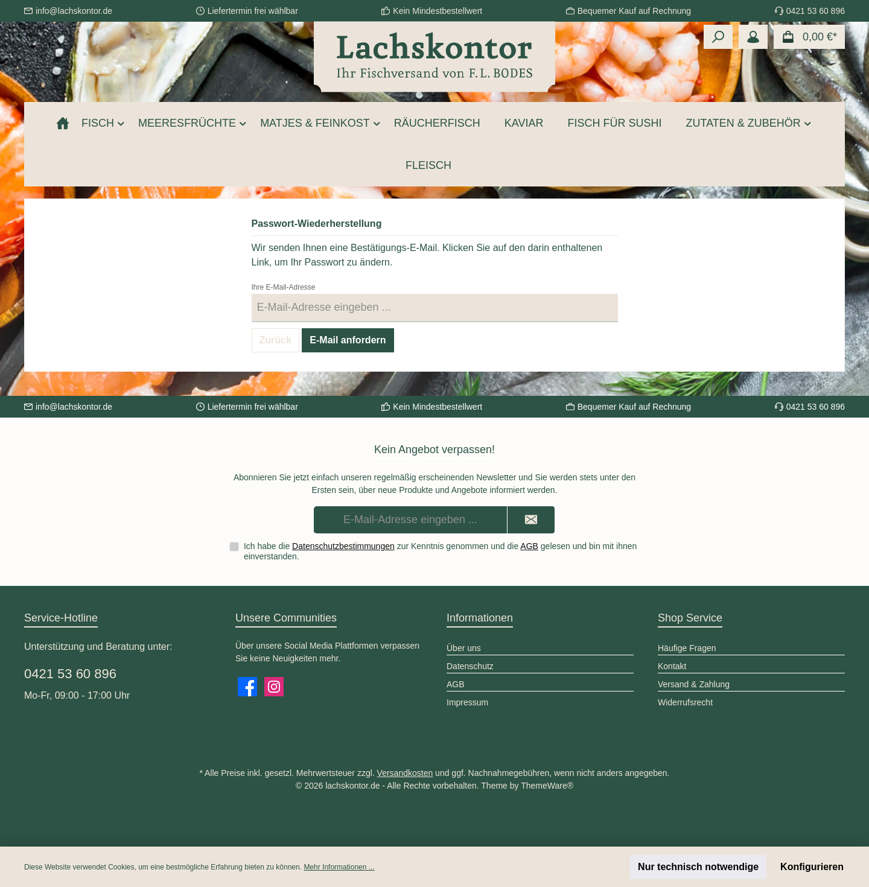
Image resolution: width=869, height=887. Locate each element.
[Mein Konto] (753, 37)
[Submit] (531, 520)
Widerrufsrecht (685, 702)
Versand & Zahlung (694, 684)
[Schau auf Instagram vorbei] (274, 687)
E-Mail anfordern (348, 340)
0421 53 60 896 (70, 673)
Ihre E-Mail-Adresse (284, 287)
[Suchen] (718, 37)
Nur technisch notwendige (698, 867)
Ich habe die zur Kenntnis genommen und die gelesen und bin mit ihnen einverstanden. (440, 551)
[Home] (62, 123)
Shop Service (690, 618)
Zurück (275, 340)
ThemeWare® (547, 785)
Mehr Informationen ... (339, 867)
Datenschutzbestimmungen (343, 546)
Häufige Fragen (687, 648)
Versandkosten (405, 773)
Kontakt (672, 666)
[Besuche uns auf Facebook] (247, 687)
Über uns (464, 648)
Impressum (467, 702)
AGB (529, 546)
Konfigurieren (812, 867)
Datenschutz (470, 666)
